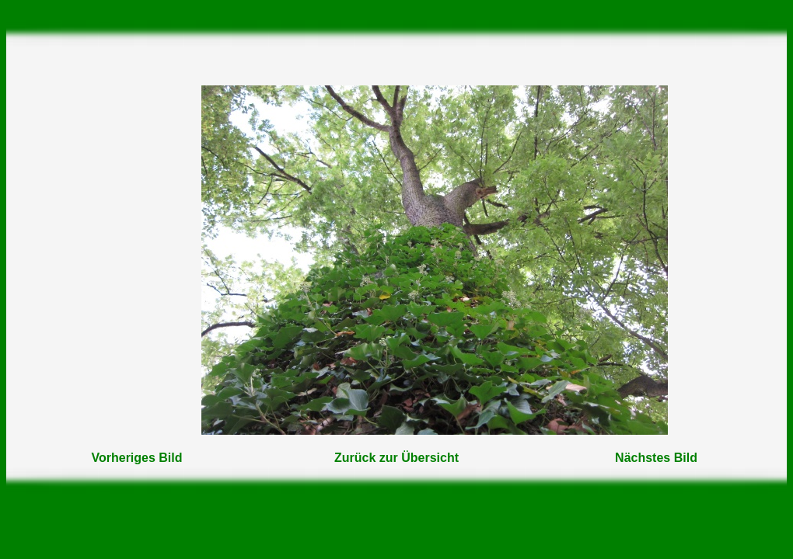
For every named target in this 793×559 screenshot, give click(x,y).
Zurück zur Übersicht (396, 457)
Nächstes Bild (656, 457)
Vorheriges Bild (136, 457)
